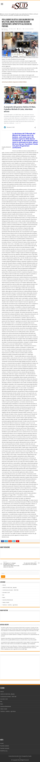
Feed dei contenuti (4, 745)
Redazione (5, 28)
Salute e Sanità (5, 602)
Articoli (6, 14)
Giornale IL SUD (6, 592)
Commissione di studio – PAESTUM (10, 590)
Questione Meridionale (7, 600)
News (3, 597)
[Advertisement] (14, 667)
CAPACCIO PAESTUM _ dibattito (9, 587)
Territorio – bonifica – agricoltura (10, 604)
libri (3, 595)
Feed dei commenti (4, 748)
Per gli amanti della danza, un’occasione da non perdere (28, 563)
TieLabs (29, 756)
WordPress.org (3, 750)
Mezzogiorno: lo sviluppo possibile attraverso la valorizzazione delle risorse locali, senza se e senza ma (11, 564)
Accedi (1, 743)
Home (2, 14)
